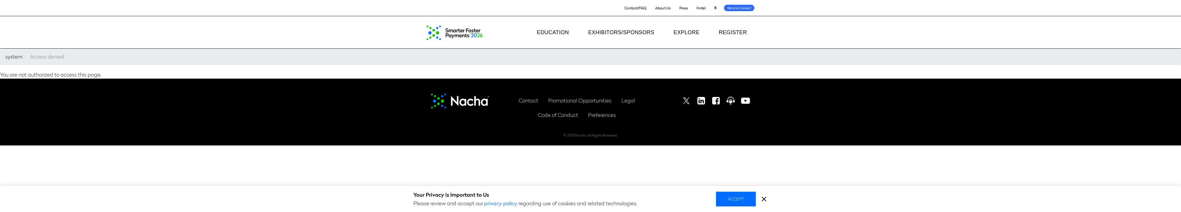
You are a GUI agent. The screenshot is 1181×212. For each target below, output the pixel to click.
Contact (528, 100)
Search (715, 8)
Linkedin (701, 100)
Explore (686, 32)
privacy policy (500, 203)
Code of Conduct (558, 114)
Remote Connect (739, 8)
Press (683, 8)
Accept (736, 198)
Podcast (730, 100)
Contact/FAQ (635, 8)
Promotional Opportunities (579, 100)
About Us (662, 8)
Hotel (701, 8)
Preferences (602, 114)
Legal (628, 100)
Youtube (745, 100)
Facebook (716, 100)
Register (733, 32)
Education (553, 32)
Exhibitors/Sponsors (621, 32)
